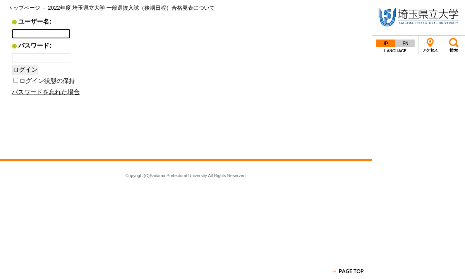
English (405, 43)
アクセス (430, 45)
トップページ (24, 8)
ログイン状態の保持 (47, 81)
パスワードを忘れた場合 (46, 92)
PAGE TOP (349, 271)
